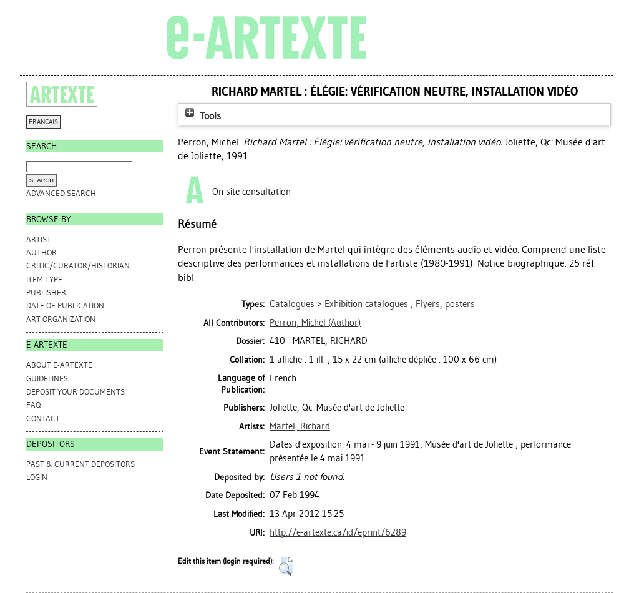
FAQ (33, 404)
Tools (201, 116)
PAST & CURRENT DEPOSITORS (80, 464)
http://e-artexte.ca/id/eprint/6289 (338, 532)
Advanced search (61, 193)
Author (41, 252)
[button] (286, 566)
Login (36, 477)
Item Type (44, 279)
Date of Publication (65, 305)
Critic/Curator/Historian (78, 265)
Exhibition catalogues (366, 304)
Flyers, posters (445, 304)
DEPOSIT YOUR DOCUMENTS (75, 391)
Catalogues (292, 304)
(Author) (315, 322)
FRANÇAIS (43, 122)
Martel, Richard (300, 426)
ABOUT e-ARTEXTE (59, 365)
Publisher (46, 292)
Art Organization (60, 319)
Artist (38, 239)
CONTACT (43, 418)
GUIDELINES (47, 378)
